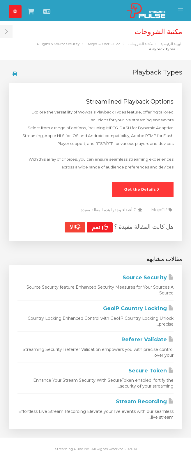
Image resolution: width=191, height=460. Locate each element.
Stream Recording (145, 401)
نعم (100, 227)
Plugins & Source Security (58, 44)
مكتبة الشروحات (140, 44)
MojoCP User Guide (104, 44)
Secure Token (151, 370)
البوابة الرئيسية (171, 44)
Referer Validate (147, 339)
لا (75, 227)
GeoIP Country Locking (138, 308)
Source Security (148, 277)
